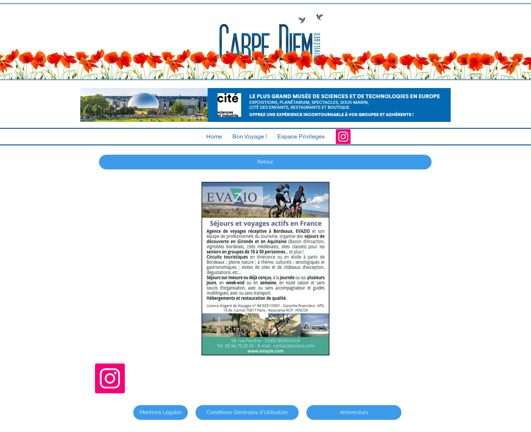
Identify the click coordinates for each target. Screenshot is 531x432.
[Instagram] (343, 136)
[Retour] (265, 162)
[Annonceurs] (353, 412)
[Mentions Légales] (160, 412)
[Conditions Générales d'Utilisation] (247, 412)
